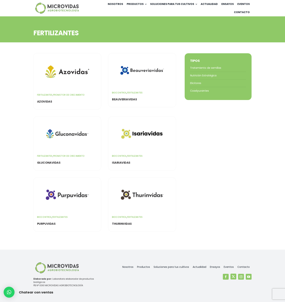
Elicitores (195, 83)
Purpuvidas (46, 224)
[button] (9, 292)
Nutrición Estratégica (203, 75)
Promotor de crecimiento (69, 94)
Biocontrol (119, 92)
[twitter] (233, 276)
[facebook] (226, 277)
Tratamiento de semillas (205, 68)
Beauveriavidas (124, 99)
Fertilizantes (45, 94)
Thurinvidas (122, 224)
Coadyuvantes (199, 91)
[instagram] (241, 277)
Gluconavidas (48, 163)
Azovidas (44, 101)
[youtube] (249, 277)
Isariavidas (121, 163)
